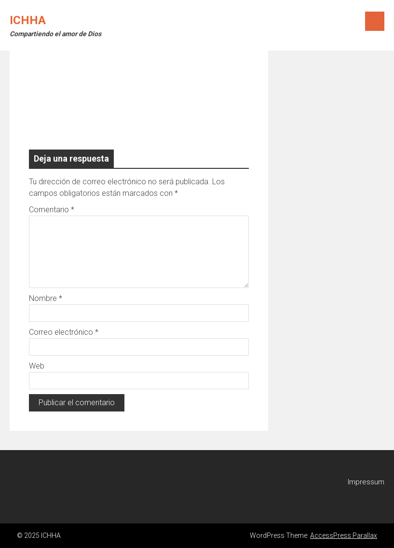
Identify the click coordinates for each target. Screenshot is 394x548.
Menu (374, 21)
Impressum (366, 482)
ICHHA (28, 20)
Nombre (45, 298)
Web (36, 365)
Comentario (51, 209)
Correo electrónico (63, 332)
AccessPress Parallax (343, 535)
